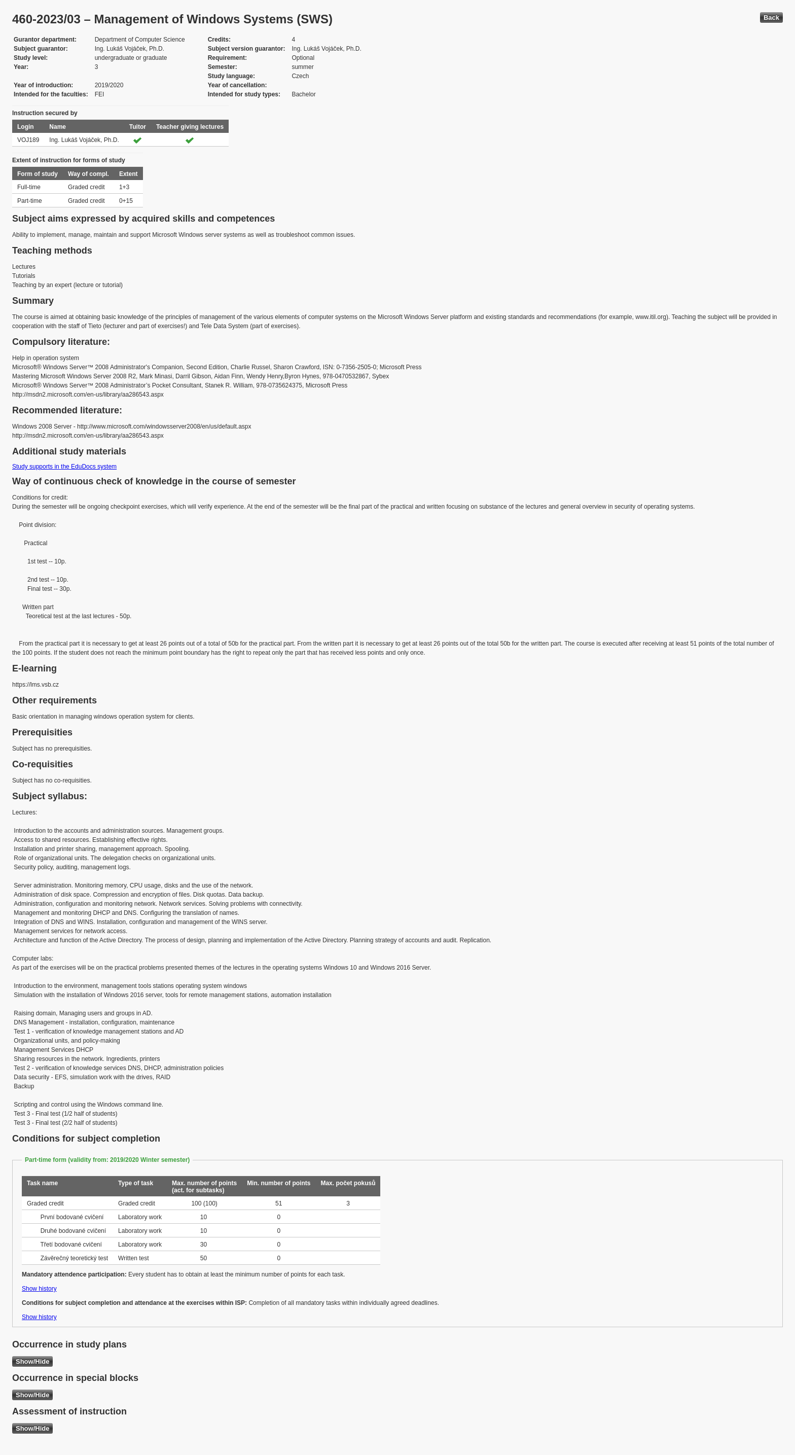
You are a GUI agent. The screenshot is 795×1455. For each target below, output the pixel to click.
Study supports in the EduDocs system (64, 466)
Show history (39, 1288)
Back (771, 17)
